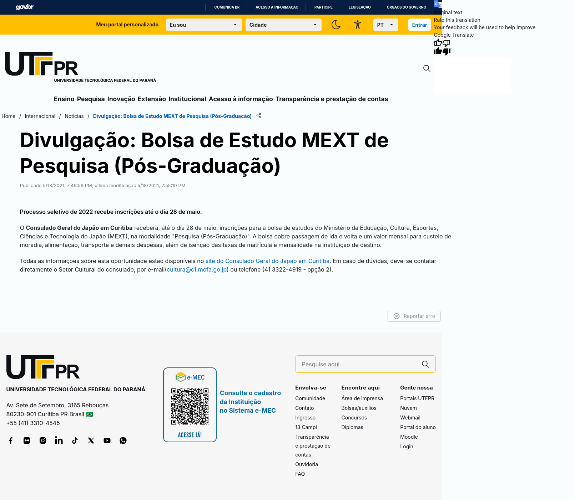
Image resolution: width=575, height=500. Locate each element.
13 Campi (306, 427)
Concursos (354, 417)
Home (8, 116)
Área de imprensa (362, 398)
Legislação (360, 7)
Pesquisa (91, 99)
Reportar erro (414, 316)
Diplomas (352, 427)
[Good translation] (438, 47)
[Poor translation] (446, 47)
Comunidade (310, 398)
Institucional (187, 99)
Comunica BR (226, 7)
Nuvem (408, 408)
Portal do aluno (418, 427)
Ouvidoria (306, 464)
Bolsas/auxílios (359, 408)
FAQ (300, 474)
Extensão (152, 99)
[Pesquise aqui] (358, 364)
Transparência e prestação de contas (332, 99)
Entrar (419, 25)
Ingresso (305, 417)
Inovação (121, 99)
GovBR (25, 7)
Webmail (410, 417)
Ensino (64, 99)
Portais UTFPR (417, 398)
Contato (304, 408)
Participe (323, 7)
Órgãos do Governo (406, 7)
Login (406, 446)
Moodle (409, 437)
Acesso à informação (277, 7)
